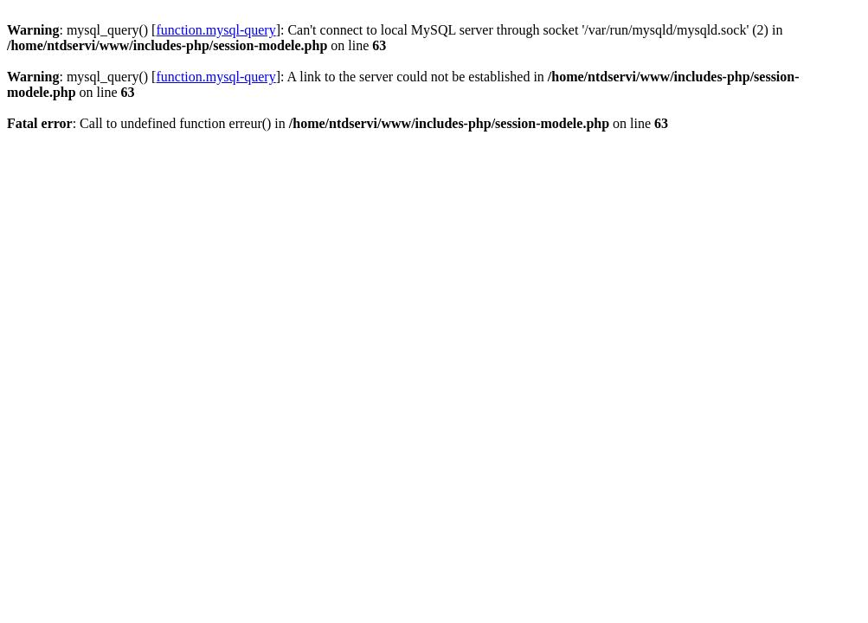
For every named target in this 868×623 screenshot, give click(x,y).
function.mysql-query (215, 29)
